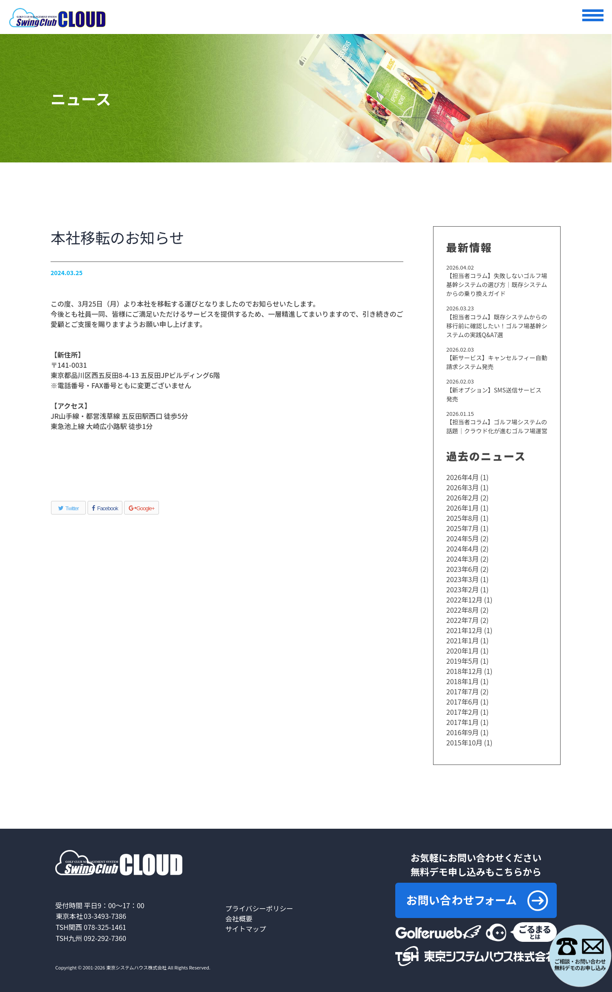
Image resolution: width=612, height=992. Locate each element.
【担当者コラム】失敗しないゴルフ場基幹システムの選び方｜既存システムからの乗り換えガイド (496, 284)
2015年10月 (464, 742)
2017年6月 (462, 701)
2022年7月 (462, 620)
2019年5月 (462, 661)
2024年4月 (462, 548)
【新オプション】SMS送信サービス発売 (493, 394)
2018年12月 (464, 671)
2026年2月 (462, 497)
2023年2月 (462, 589)
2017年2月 (462, 712)
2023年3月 (462, 579)
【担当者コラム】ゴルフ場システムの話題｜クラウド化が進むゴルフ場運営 (496, 426)
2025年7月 (462, 528)
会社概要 (238, 918)
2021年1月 (462, 640)
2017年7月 (462, 691)
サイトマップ (245, 929)
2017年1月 (462, 722)
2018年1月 (462, 681)
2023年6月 (462, 569)
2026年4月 (462, 477)
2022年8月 (462, 610)
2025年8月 (462, 518)
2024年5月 (462, 538)
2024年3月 (462, 559)
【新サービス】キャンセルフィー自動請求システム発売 (496, 362)
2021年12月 (464, 630)
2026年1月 (462, 508)
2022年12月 (464, 599)
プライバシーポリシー (259, 908)
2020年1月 (462, 650)
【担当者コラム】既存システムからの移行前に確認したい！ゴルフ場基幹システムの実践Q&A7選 (496, 326)
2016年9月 (462, 732)
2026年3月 (462, 487)
